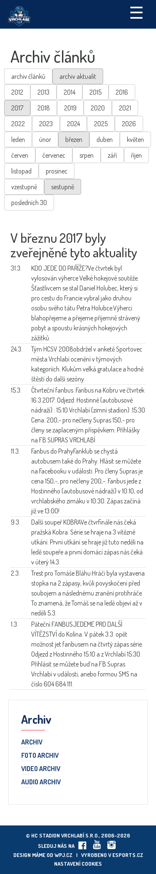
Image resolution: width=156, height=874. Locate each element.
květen (135, 139)
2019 (70, 108)
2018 (43, 108)
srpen (86, 155)
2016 (122, 92)
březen (73, 139)
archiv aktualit (77, 76)
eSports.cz (127, 855)
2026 (129, 124)
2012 (17, 92)
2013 (43, 92)
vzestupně (24, 187)
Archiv (31, 742)
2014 (69, 92)
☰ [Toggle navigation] (136, 12)
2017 (17, 108)
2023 (46, 124)
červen (19, 155)
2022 (18, 124)
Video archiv (40, 769)
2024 (73, 124)
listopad (21, 171)
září (112, 155)
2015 (95, 92)
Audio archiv (41, 782)
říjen (136, 155)
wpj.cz (63, 855)
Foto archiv (40, 755)
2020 (98, 108)
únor (45, 139)
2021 (125, 108)
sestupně (62, 187)
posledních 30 (29, 202)
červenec (53, 155)
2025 (101, 124)
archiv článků (28, 76)
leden (18, 139)
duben (105, 139)
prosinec (56, 171)
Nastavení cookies (78, 863)
